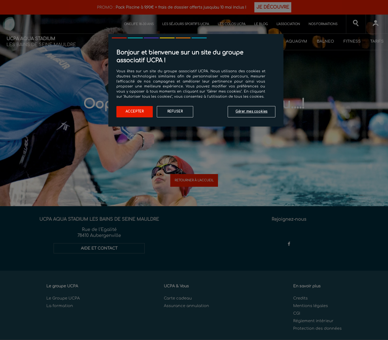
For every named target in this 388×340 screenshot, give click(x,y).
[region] (195, 80)
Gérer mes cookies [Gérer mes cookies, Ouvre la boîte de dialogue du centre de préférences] (251, 111)
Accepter (135, 111)
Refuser (175, 111)
